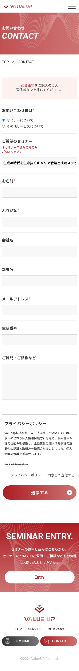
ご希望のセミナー (17, 141)
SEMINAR (17, 641)
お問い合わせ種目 (18, 110)
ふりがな (10, 210)
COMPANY (56, 629)
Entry (39, 577)
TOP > (8, 61)
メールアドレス (16, 298)
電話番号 (9, 328)
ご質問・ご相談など (19, 357)
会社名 (7, 240)
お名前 (8, 181)
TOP (18, 629)
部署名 (7, 269)
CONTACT (55, 641)
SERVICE (35, 629)
